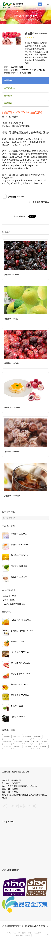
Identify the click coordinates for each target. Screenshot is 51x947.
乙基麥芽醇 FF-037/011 (21, 620)
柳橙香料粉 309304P (20, 545)
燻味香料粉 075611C (20, 652)
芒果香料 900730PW (19, 684)
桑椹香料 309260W (13, 197)
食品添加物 (27, 933)
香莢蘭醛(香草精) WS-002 (22, 631)
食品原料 (37, 933)
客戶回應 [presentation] (8, 103)
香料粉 (6, 600)
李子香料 (15, 73)
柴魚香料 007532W (19, 577)
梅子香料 (33, 70)
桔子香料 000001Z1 (19, 641)
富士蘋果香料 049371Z (20, 663)
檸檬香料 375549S (19, 566)
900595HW (24, 70)
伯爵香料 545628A (19, 717)
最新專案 (28, 935)
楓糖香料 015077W (38, 202)
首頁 (13, 20)
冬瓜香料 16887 (17, 706)
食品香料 (20, 20)
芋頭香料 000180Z (19, 534)
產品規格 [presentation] (8, 80)
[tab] (25, 80)
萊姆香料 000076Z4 (19, 555)
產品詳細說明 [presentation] (10, 88)
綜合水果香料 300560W (21, 674)
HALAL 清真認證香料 (12, 604)
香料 (21, 67)
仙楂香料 (14, 70)
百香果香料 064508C (20, 695)
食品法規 (19, 935)
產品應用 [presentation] (8, 96)
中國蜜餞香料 (25, 73)
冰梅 (40, 70)
